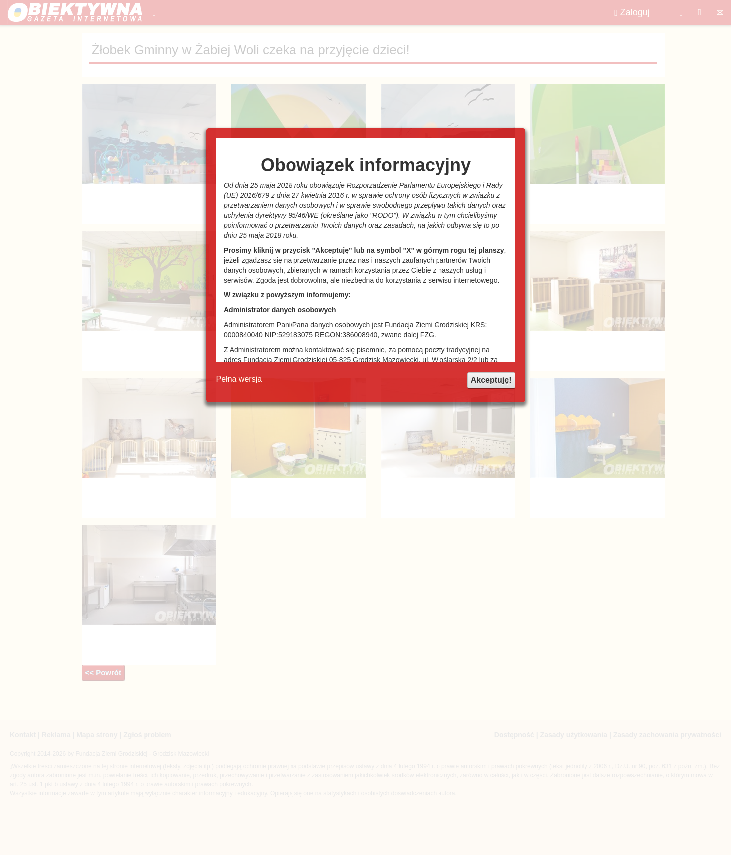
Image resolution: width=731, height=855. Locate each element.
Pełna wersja (239, 379)
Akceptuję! (491, 380)
